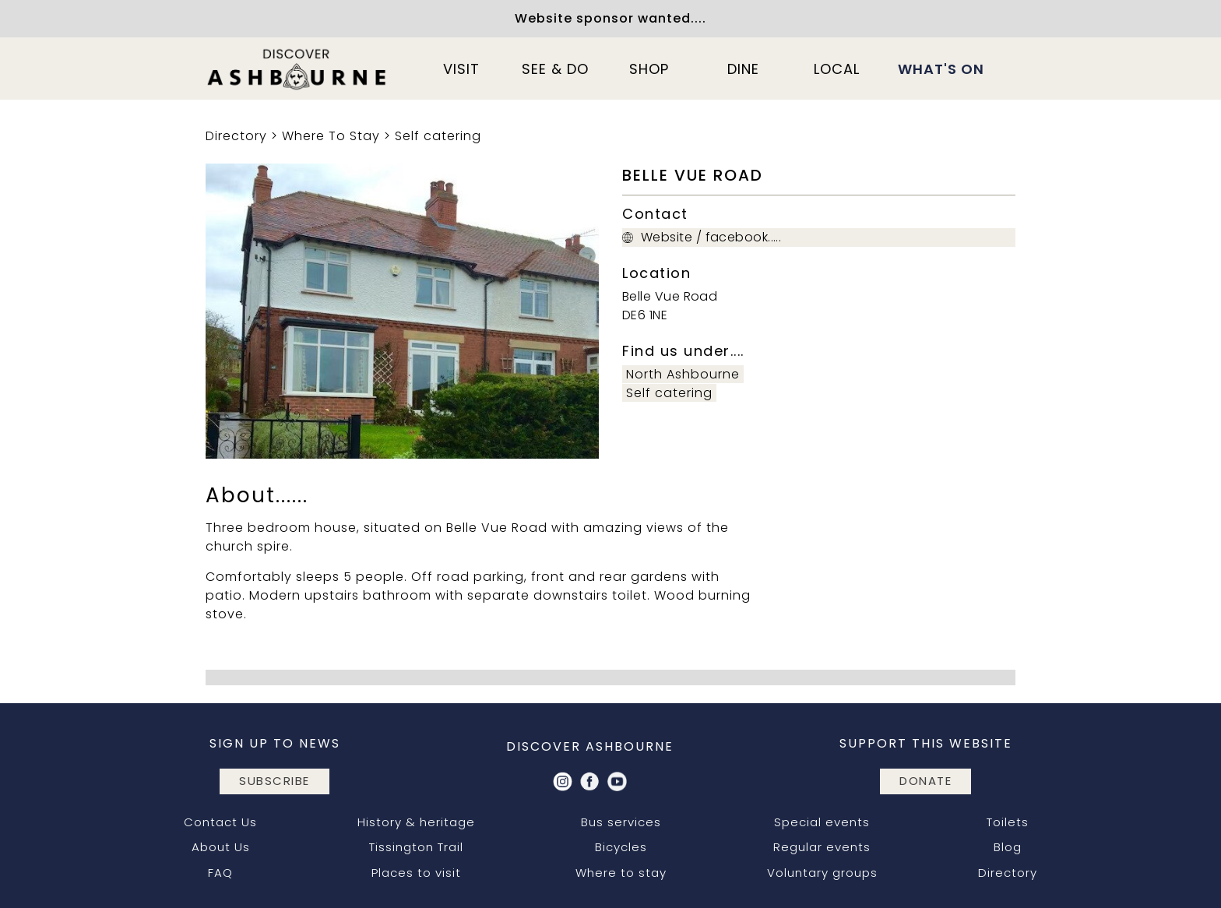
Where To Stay (331, 136)
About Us (221, 847)
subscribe (274, 781)
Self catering (438, 136)
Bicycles (621, 847)
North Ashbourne (683, 374)
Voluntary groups (822, 872)
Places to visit (416, 872)
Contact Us (220, 822)
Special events (822, 822)
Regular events (822, 847)
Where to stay (621, 872)
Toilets (1008, 822)
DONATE (925, 781)
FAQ (220, 872)
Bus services (621, 822)
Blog (1008, 847)
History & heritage (416, 822)
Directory (236, 136)
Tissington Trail (416, 847)
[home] (297, 68)
